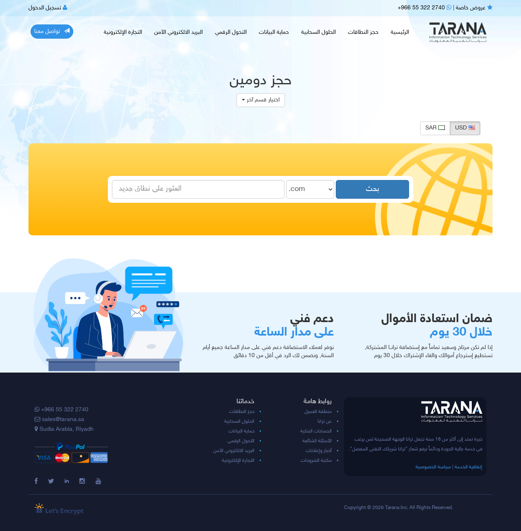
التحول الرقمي (231, 32)
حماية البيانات (274, 32)
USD (465, 128)
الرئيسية (400, 32)
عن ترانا (324, 421)
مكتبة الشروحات (316, 460)
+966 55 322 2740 (424, 7)
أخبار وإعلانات (319, 451)
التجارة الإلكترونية (123, 32)
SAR (435, 128)
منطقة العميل (318, 412)
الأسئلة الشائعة (317, 441)
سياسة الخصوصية (433, 467)
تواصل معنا (52, 31)
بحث (372, 189)
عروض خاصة (474, 7)
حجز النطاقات (363, 32)
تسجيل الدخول (47, 7)
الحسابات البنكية (316, 431)
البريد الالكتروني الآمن (178, 32)
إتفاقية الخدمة (468, 467)
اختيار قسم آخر (261, 100)
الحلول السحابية (318, 32)
